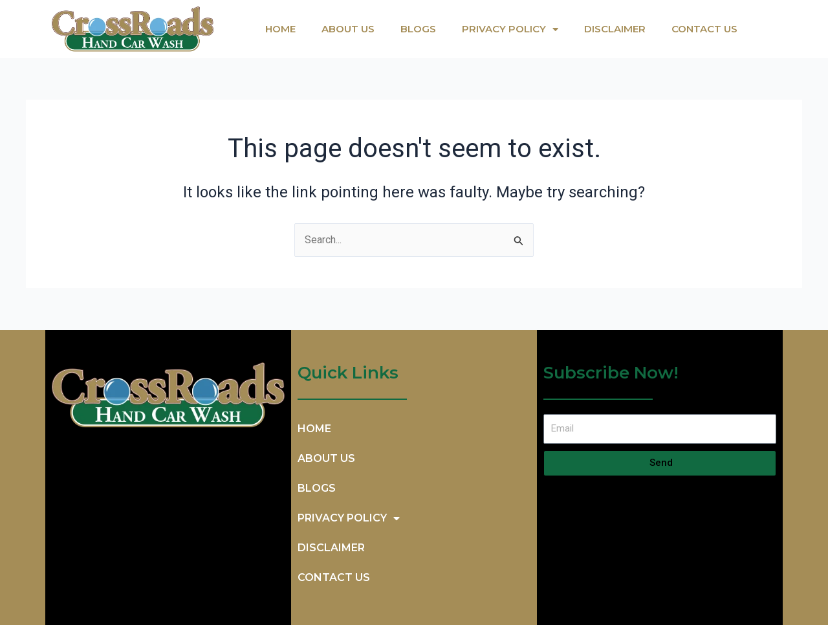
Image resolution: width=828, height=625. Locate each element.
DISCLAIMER (615, 29)
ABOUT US (348, 29)
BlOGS (418, 29)
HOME (280, 29)
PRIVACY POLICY (510, 29)
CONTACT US (704, 29)
